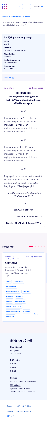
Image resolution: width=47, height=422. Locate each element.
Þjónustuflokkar (24, 406)
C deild (13, 371)
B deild (13, 367)
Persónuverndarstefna (23, 411)
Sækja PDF (9, 78)
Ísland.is (11, 406)
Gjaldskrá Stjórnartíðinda (20, 389)
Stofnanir (10, 411)
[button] (20, 6)
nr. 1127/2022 (30, 391)
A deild (13, 364)
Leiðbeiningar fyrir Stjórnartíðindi (23, 381)
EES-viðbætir (15, 385)
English (11, 416)
